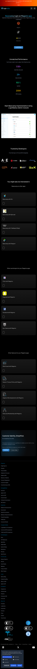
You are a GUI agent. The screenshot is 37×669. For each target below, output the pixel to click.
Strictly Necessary (7, 656)
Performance (16, 656)
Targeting (5, 659)
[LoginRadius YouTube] (33, 647)
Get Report (18, 2)
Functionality (16, 659)
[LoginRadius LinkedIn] (3, 647)
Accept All (13, 665)
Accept (19, 665)
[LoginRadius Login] (31, 8)
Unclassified (6, 662)
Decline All (6, 665)
